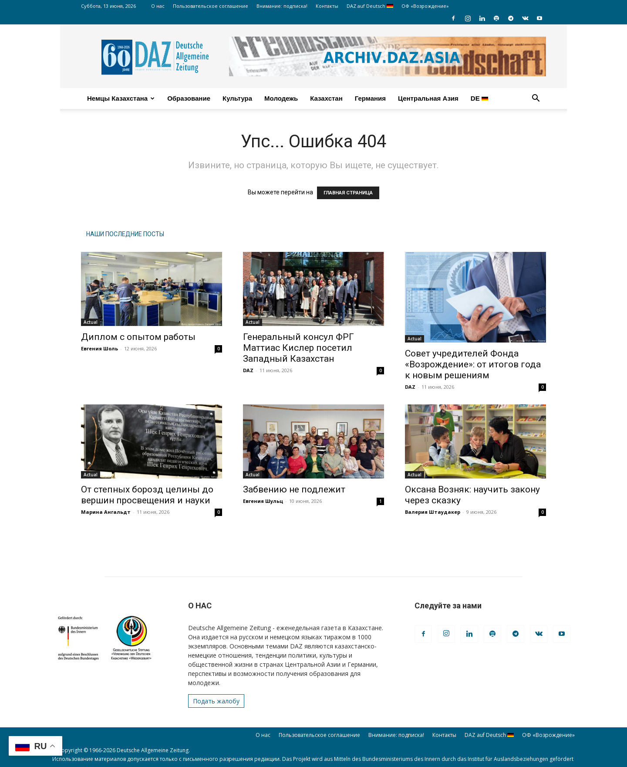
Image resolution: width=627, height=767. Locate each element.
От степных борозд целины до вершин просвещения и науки (147, 495)
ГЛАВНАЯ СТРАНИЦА (348, 193)
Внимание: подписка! (281, 6)
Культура (237, 98)
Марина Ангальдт (106, 512)
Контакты (327, 6)
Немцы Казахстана (121, 98)
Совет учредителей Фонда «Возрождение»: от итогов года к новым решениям (473, 364)
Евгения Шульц (263, 501)
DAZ (248, 370)
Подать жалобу (216, 701)
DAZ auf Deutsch (370, 6)
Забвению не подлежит (294, 489)
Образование (188, 98)
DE (479, 98)
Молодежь (281, 98)
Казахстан (326, 98)
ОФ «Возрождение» (425, 6)
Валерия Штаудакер (432, 512)
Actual (91, 322)
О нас (158, 6)
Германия (370, 98)
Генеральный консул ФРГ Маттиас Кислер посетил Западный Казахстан (298, 348)
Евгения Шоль (99, 348)
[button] (535, 99)
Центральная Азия (428, 98)
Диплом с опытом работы (138, 337)
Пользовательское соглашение (210, 6)
